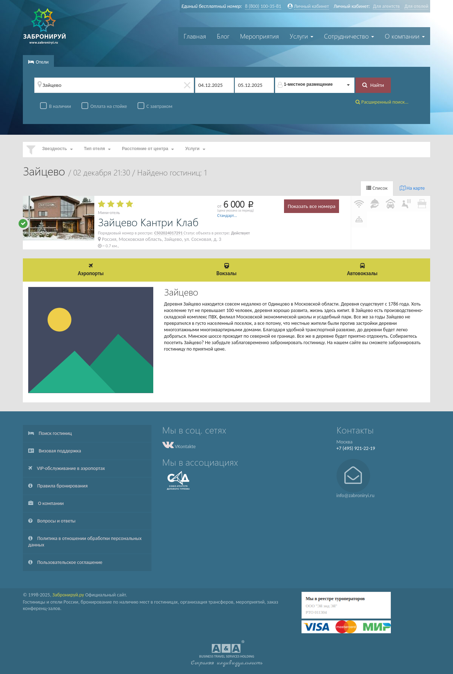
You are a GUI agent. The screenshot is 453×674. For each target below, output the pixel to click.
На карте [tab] (412, 188)
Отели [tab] (38, 62)
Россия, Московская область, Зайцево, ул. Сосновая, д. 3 (159, 239)
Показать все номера (311, 206)
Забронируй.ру (68, 595)
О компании (46, 503)
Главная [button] (195, 36)
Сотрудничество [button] (349, 36)
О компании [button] (405, 36)
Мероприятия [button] (259, 36)
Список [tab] (376, 188)
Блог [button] (223, 36)
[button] (315, 85)
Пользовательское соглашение (65, 562)
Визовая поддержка (54, 451)
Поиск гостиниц (50, 433)
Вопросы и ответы (51, 521)
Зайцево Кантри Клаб (148, 222)
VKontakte (179, 446)
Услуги (301, 36)
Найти (373, 85)
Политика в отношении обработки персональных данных (84, 541)
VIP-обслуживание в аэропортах (66, 468)
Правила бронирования (58, 486)
